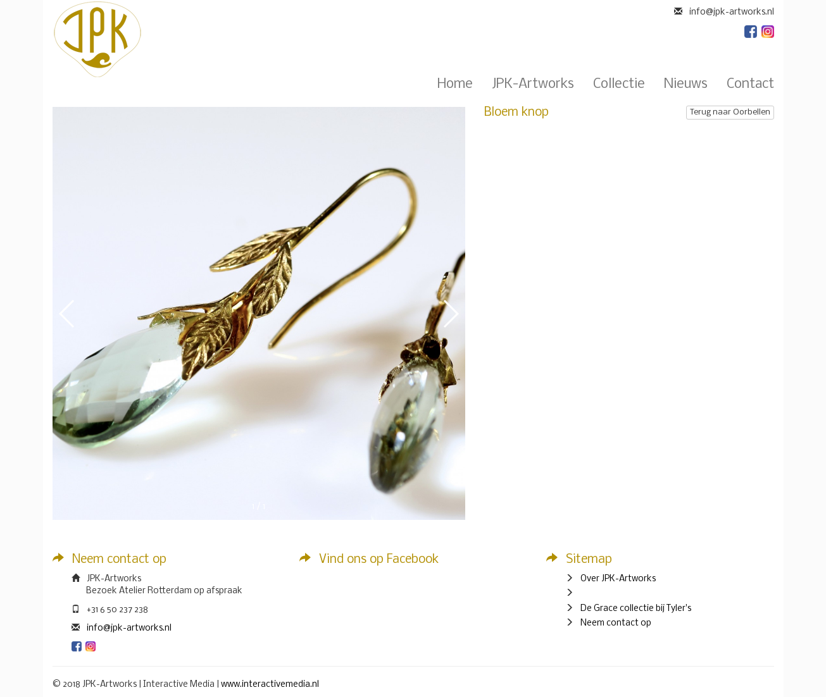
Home (455, 85)
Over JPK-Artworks (618, 579)
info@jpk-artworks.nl (129, 628)
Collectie (619, 85)
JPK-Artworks (533, 85)
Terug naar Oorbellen (730, 112)
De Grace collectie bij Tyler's (635, 609)
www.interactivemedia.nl (270, 684)
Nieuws (686, 85)
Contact (750, 85)
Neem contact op (615, 623)
